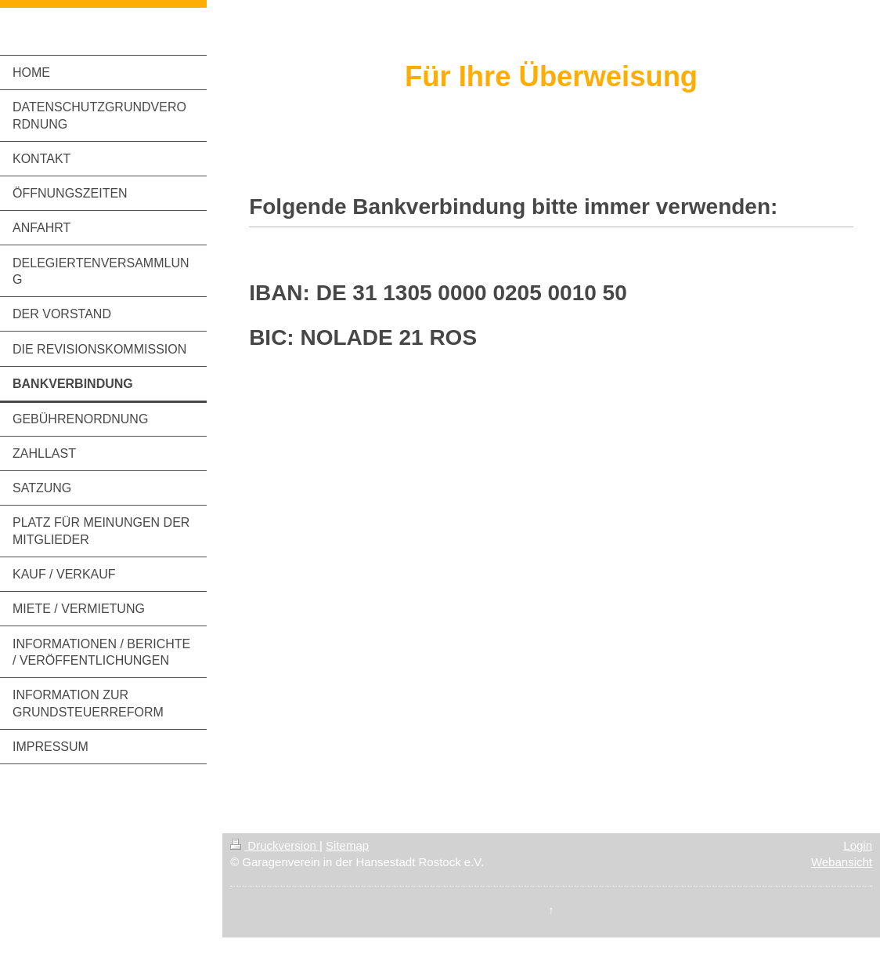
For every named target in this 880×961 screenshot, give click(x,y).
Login (857, 845)
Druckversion (274, 845)
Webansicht (841, 862)
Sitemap (347, 845)
